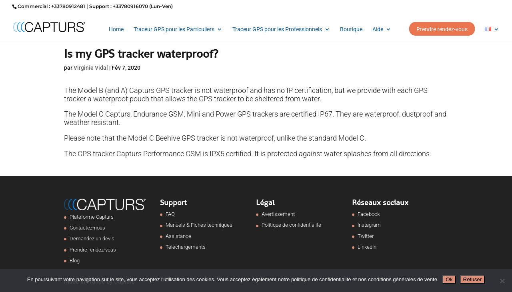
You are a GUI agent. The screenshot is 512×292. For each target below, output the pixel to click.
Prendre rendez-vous (442, 29)
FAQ (170, 214)
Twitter (366, 236)
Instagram (369, 225)
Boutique (351, 29)
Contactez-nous (87, 228)
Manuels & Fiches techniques (199, 225)
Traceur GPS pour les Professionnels (277, 29)
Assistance (178, 236)
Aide (377, 29)
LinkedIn (367, 247)
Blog (75, 261)
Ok (449, 279)
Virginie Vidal (91, 67)
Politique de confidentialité (291, 225)
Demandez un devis (92, 239)
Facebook (369, 214)
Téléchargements (186, 247)
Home (116, 29)
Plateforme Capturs (92, 217)
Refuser (472, 279)
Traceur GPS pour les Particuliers (174, 29)
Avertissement (278, 214)
